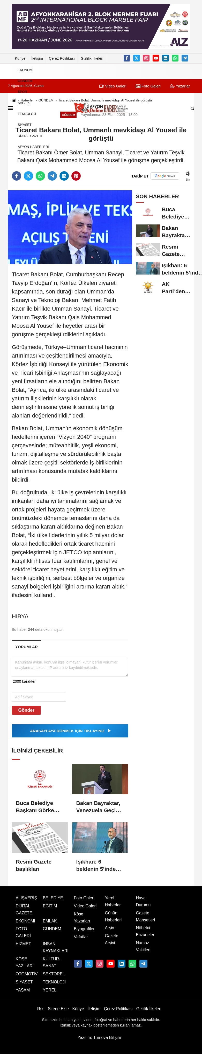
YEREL (49, 990)
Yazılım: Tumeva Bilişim (99, 1037)
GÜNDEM (25, 81)
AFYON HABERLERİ (33, 147)
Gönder (26, 710)
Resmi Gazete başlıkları (34, 865)
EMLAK (50, 921)
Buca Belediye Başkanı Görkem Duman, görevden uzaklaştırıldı (39, 807)
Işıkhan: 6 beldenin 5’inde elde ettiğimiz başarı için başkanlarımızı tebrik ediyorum (96, 866)
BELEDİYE (53, 898)
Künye (20, 58)
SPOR (22, 92)
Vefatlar (81, 937)
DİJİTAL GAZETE (31, 136)
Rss (40, 1009)
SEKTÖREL (54, 974)
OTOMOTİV (27, 974)
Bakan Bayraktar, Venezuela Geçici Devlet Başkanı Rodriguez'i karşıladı (98, 807)
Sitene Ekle (58, 1009)
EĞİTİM (50, 906)
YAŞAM (23, 990)
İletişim (37, 58)
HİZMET (23, 944)
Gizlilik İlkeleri (92, 58)
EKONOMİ (25, 70)
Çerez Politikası (62, 58)
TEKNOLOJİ (27, 114)
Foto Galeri (84, 898)
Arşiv (109, 928)
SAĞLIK (24, 103)
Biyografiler (84, 929)
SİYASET (25, 125)
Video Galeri (85, 906)
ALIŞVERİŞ (26, 898)
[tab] (26, 647)
